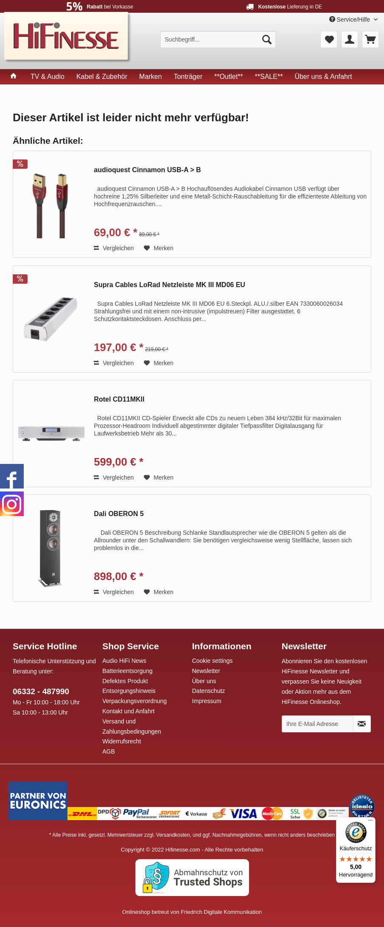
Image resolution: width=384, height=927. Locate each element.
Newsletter (206, 670)
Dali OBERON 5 (118, 513)
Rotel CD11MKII (119, 399)
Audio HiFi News (124, 660)
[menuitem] (218, 39)
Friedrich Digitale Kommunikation (221, 912)
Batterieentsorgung (127, 670)
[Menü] (370, 822)
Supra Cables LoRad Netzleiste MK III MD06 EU (169, 284)
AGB (108, 751)
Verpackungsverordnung (134, 701)
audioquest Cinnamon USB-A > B (147, 169)
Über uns (204, 681)
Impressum (206, 701)
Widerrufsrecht (121, 741)
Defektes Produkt (125, 681)
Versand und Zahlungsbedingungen (131, 726)
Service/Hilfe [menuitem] (350, 19)
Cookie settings (212, 660)
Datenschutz (208, 690)
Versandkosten (173, 835)
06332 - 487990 (41, 691)
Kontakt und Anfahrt (128, 711)
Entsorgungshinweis (128, 690)
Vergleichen (114, 248)
